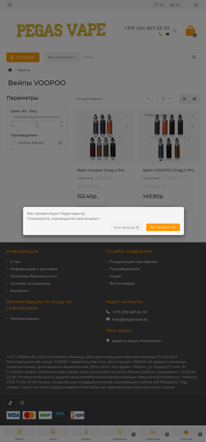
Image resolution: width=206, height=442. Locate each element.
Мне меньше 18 (126, 227)
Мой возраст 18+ (163, 227)
